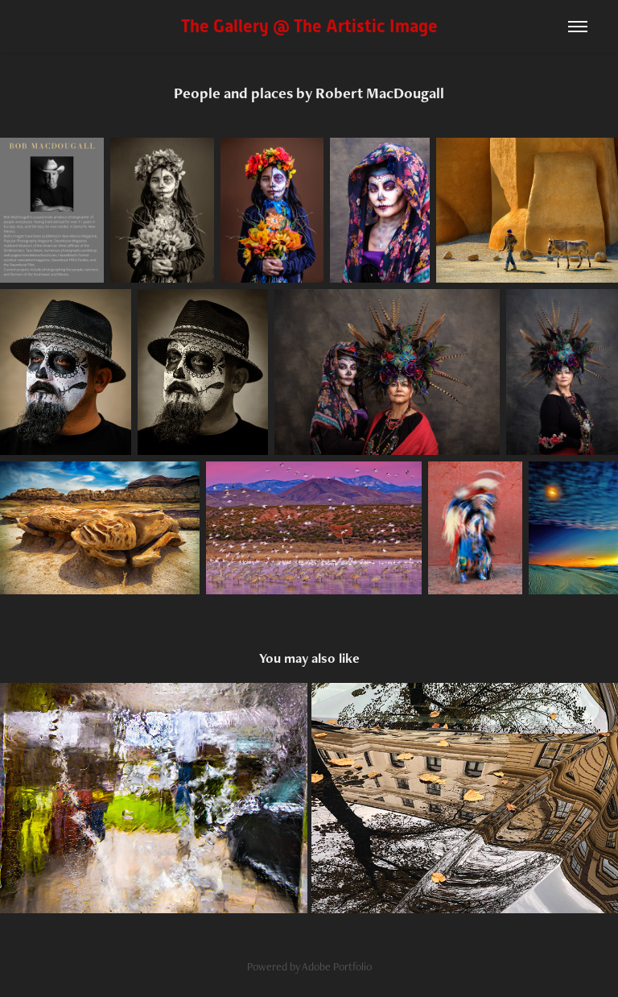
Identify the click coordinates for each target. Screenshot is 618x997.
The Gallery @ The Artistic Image (309, 26)
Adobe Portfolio (337, 966)
